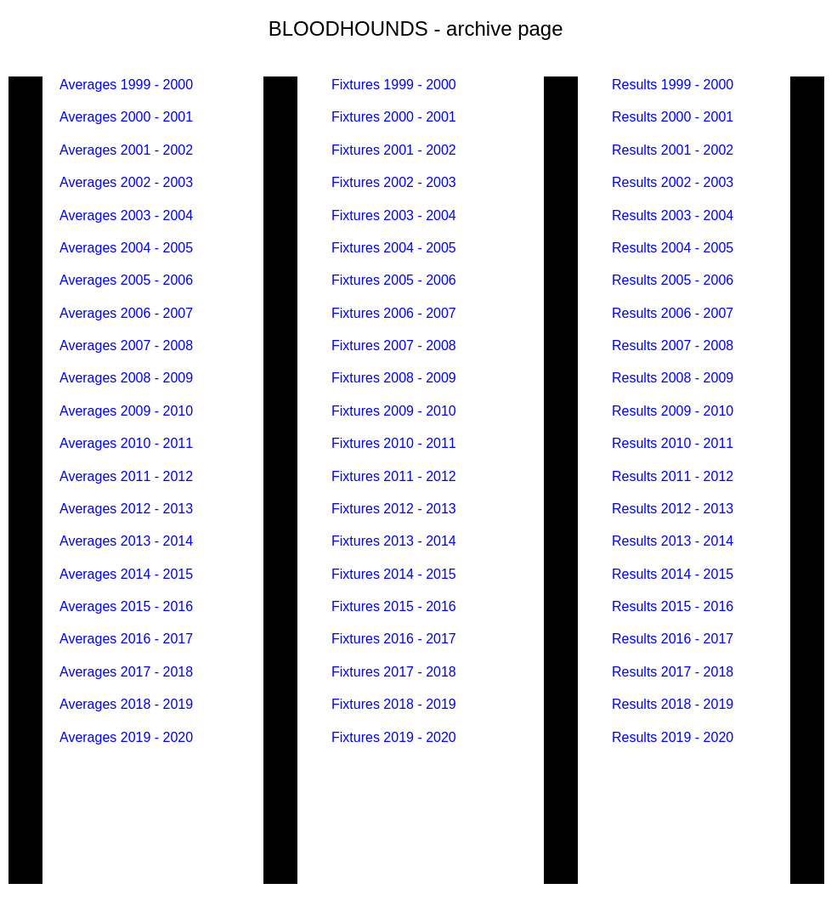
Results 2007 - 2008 (672, 345)
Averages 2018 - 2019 (126, 704)
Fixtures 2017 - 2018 (393, 672)
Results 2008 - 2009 (675, 378)
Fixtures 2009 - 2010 (393, 411)
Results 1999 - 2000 (672, 84)
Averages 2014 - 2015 (126, 574)
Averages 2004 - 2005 (126, 248)
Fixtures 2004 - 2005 (393, 248)
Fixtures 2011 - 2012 (393, 476)
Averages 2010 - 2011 (126, 443)
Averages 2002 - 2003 (126, 182)
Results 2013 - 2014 (672, 541)
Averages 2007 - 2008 (126, 345)
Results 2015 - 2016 (672, 606)
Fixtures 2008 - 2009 (393, 378)
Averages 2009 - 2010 (126, 411)
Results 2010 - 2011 (672, 443)
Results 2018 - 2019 (672, 704)
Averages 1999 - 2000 (126, 84)
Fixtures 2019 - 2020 (393, 737)
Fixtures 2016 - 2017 (393, 638)
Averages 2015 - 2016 (128, 606)
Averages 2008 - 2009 (126, 378)
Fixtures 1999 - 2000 (393, 84)
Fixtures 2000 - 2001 (395, 117)
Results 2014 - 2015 (672, 574)
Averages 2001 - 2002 (126, 150)
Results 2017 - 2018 (672, 672)
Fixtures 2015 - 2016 (393, 606)
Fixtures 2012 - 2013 (393, 508)
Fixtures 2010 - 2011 (393, 443)
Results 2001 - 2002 (672, 150)
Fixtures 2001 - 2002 (393, 150)
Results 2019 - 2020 (672, 737)
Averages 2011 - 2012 (126, 476)
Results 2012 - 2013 (672, 508)
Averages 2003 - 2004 (126, 215)
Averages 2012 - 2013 (126, 508)
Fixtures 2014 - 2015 (393, 574)
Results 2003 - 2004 (672, 215)
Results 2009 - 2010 (672, 411)
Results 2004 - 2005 (672, 248)
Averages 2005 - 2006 (126, 280)
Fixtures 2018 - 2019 (393, 704)
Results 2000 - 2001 (672, 117)
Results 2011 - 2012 (672, 476)
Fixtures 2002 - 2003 (393, 182)
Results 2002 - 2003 (675, 182)
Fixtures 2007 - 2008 (393, 345)
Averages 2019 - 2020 (126, 737)
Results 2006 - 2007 (672, 313)
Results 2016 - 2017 (672, 638)
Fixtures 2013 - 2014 (393, 541)
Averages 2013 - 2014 (126, 541)
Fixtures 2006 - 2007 (393, 313)
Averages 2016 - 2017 (126, 638)
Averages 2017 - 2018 (126, 672)
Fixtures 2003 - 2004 (393, 215)
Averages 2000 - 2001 (126, 117)
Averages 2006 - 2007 (126, 313)
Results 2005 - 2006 (672, 280)
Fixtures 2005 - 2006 (393, 280)
